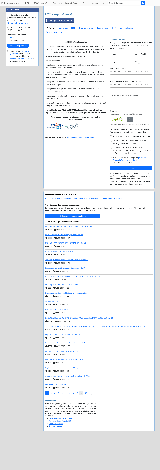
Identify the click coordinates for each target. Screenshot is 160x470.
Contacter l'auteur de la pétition (81, 168)
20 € (28, 93)
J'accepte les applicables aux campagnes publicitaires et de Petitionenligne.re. (22, 122)
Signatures (67, 58)
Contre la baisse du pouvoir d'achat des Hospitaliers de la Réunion (68, 407)
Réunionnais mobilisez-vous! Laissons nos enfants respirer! (66, 324)
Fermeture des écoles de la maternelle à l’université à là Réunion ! (68, 257)
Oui (118, 193)
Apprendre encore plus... (18, 89)
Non (131, 193)
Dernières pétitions (61, 3)
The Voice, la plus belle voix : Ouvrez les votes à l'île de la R (66, 290)
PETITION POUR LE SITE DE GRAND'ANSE (62, 382)
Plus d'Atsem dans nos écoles (55, 415)
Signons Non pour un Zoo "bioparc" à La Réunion (63, 365)
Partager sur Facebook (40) (59, 51)
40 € (11, 96)
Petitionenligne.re (11, 3)
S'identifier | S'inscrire (80, 3)
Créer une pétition (42, 3)
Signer (131, 199)
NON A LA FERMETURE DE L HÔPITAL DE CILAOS (65, 274)
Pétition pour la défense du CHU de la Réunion (62, 315)
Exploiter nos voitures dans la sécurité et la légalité (63, 399)
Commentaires (86, 58)
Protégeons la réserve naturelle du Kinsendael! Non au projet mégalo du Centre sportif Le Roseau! (83, 229)
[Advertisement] (99, 25)
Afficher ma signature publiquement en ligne (131, 167)
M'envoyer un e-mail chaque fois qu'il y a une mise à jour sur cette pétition (131, 172)
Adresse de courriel (118, 99)
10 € (20, 93)
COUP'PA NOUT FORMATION (56, 340)
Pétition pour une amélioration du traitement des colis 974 (65, 299)
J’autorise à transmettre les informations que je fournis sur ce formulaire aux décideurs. (132, 181)
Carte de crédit (19, 106)
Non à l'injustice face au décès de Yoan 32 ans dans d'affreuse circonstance (71, 374)
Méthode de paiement (16, 101)
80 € (20, 96)
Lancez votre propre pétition (73, 247)
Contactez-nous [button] (99, 3)
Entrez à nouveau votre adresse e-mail (125, 112)
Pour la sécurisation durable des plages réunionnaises (64, 265)
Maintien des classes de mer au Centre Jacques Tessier (64, 390)
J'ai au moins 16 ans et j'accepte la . (129, 189)
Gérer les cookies (56, 454)
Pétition (51, 58)
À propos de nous (56, 457)
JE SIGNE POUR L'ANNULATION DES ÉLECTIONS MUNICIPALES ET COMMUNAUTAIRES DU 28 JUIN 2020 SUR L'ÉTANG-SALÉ (95, 357)
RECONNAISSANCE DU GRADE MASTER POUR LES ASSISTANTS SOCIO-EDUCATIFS (79, 349)
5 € (11, 93)
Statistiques (103, 58)
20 (86, 423)
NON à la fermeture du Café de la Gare (59, 282)
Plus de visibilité (54, 63)
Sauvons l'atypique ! (52, 332)
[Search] (124, 3)
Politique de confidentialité (123, 58)
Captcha (113, 142)
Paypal (15, 103)
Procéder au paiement (18, 112)
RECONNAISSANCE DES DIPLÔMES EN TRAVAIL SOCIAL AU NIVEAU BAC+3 (76, 307)
